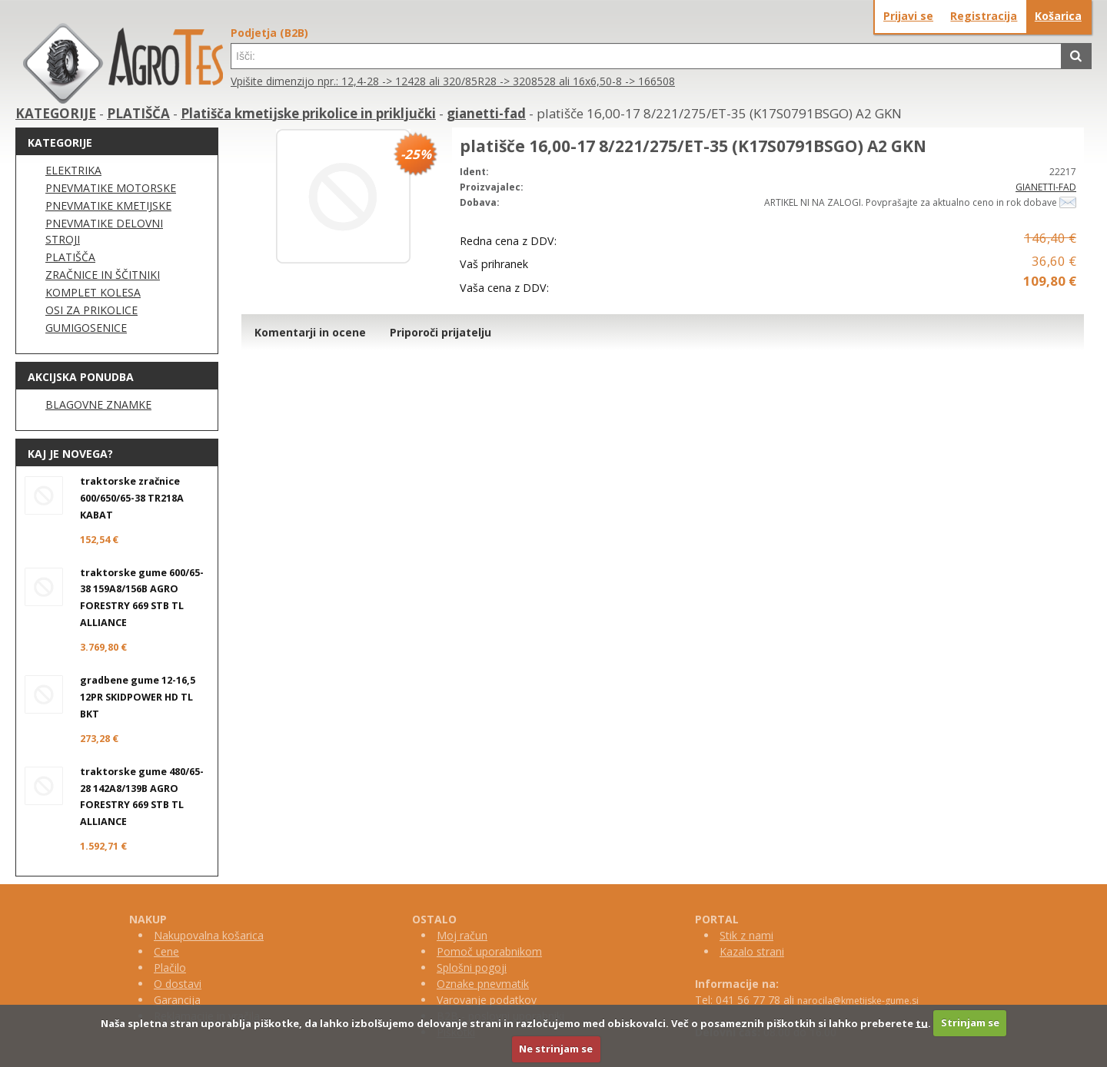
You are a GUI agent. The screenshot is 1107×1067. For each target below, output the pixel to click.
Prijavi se (908, 15)
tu (922, 1022)
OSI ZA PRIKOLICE (91, 310)
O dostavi (177, 983)
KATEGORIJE (55, 113)
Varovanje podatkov (487, 999)
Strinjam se (970, 1022)
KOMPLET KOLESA (93, 292)
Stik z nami (746, 935)
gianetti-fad (486, 113)
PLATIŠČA (138, 113)
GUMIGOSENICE (86, 327)
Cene (166, 951)
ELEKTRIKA (73, 170)
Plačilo (170, 967)
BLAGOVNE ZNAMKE (98, 404)
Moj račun (462, 935)
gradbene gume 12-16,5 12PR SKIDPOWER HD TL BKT (137, 697)
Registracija (983, 15)
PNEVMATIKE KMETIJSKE (108, 205)
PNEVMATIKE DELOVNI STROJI (104, 231)
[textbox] (646, 56)
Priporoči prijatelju (440, 332)
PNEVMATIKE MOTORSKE (110, 188)
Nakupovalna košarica (209, 935)
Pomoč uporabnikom (489, 951)
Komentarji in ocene (310, 332)
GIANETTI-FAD (1046, 187)
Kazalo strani (752, 951)
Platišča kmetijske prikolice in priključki (308, 113)
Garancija (177, 999)
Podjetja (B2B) (269, 32)
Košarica (1058, 15)
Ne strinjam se (556, 1048)
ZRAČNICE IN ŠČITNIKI (102, 274)
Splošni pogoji (472, 967)
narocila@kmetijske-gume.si (858, 1000)
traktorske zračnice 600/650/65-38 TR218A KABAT (132, 498)
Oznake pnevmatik (483, 983)
